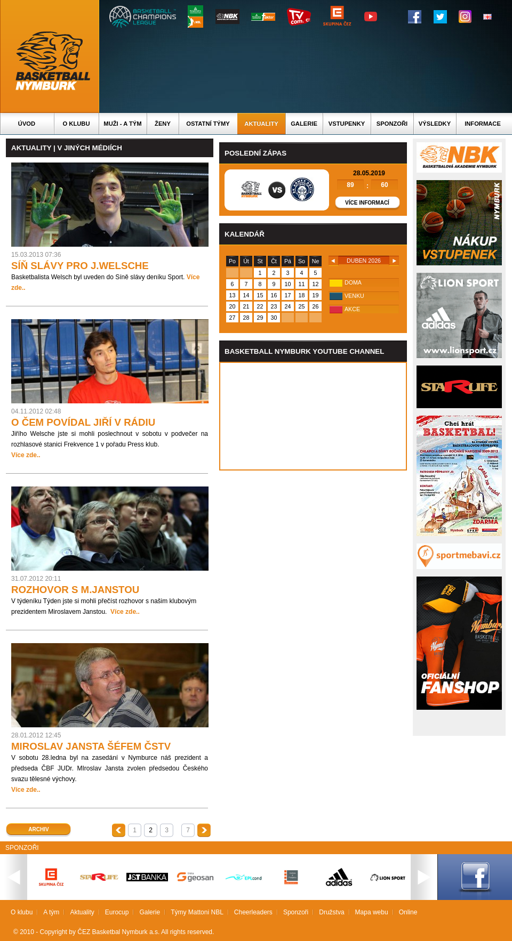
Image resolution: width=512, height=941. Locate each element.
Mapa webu (371, 912)
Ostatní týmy (208, 123)
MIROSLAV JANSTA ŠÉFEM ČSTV (91, 746)
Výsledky (435, 123)
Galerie (304, 123)
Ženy (163, 123)
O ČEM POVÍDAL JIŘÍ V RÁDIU (83, 422)
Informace (483, 123)
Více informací (367, 203)
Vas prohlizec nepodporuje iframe (313, 416)
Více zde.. (26, 455)
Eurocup (117, 912)
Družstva (331, 912)
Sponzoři (392, 123)
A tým (51, 912)
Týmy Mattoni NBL (197, 912)
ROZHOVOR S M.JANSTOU (75, 589)
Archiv (38, 829)
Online (408, 912)
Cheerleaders (253, 912)
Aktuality (261, 123)
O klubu (76, 123)
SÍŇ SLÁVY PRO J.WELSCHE (80, 265)
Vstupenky (347, 123)
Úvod (26, 123)
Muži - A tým (122, 123)
